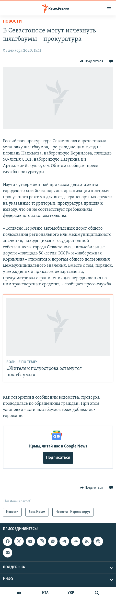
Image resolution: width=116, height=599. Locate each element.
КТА (45, 593)
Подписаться (58, 457)
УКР (71, 593)
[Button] (91, 61)
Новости (12, 21)
